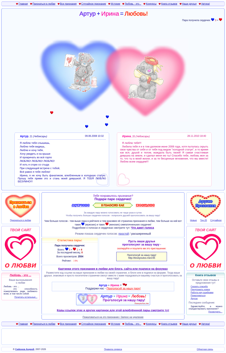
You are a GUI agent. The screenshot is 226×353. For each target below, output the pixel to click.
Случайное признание (93, 3)
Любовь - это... (133, 3)
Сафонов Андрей (24, 349)
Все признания (68, 3)
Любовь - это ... (20, 275)
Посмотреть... (215, 311)
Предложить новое (200, 289)
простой (124, 233)
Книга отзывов (169, 3)
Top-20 (203, 220)
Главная (23, 3)
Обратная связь (205, 349)
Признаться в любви (44, 3)
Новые (193, 220)
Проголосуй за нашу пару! (124, 288)
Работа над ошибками (202, 292)
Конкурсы (151, 3)
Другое (194, 298)
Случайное (216, 220)
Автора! (205, 3)
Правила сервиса (113, 349)
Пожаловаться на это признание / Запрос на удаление (113, 317)
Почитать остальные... (25, 297)
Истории (115, 3)
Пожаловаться (198, 295)
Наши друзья (189, 3)
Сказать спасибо (199, 286)
